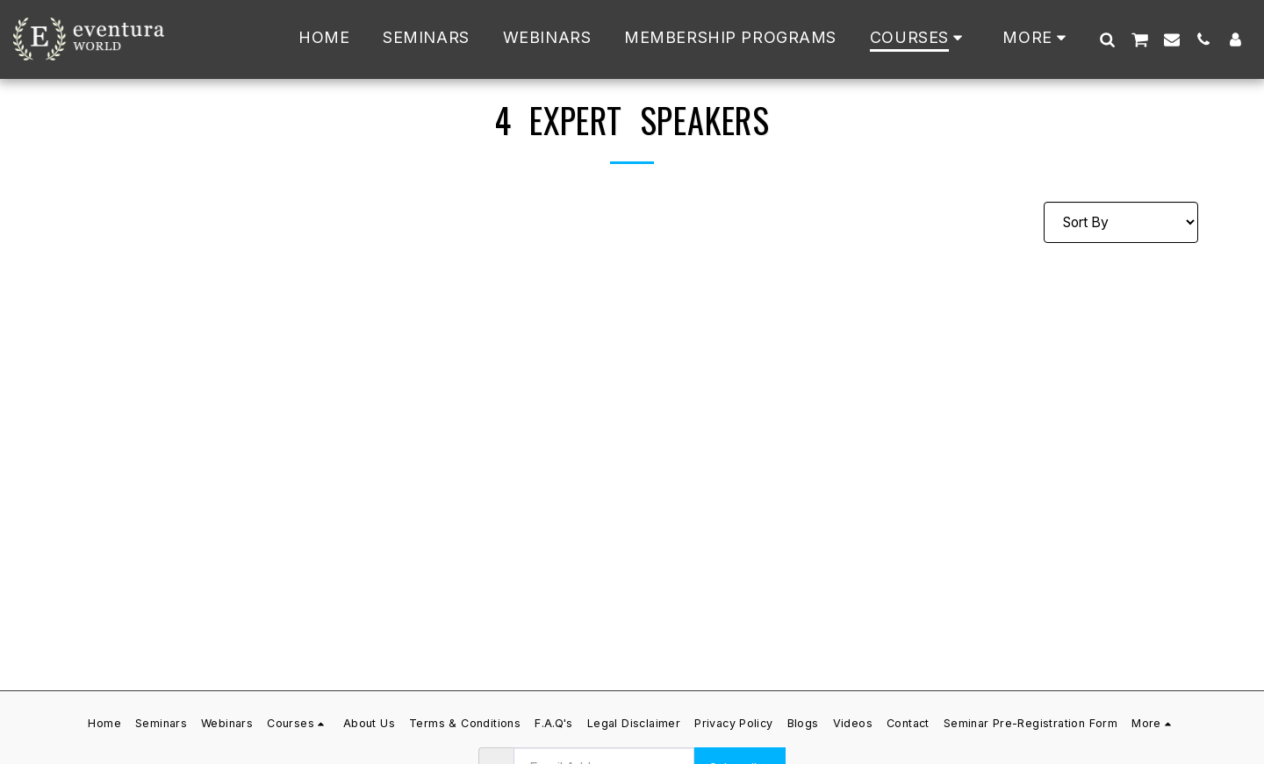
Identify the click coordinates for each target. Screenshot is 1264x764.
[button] (1107, 39)
